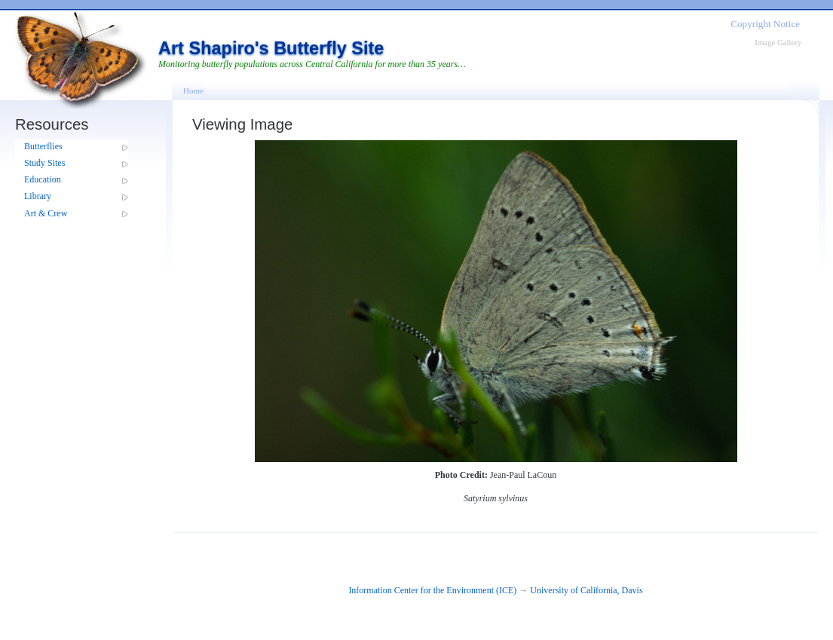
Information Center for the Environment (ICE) (432, 590)
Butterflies (43, 146)
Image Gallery (778, 42)
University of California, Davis (586, 590)
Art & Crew (45, 213)
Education (42, 179)
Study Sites (44, 163)
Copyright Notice (765, 23)
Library (37, 196)
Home (193, 90)
